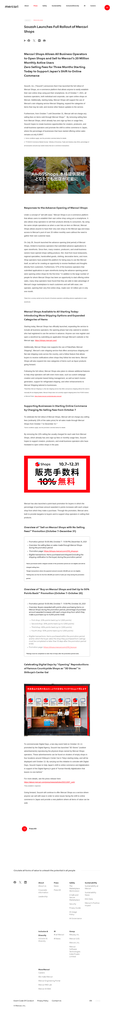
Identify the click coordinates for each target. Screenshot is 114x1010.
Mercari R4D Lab (45, 985)
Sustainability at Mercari (91, 887)
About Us (42, 886)
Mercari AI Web (44, 989)
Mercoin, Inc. (74, 943)
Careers (41, 973)
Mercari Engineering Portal (49, 981)
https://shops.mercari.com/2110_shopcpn (61, 551)
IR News (57, 939)
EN (91, 1001)
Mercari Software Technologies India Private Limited (74, 952)
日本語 (97, 1001)
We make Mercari (45, 977)
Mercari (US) (74, 939)
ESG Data (89, 899)
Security (72, 904)
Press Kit (57, 890)
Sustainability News (90, 894)
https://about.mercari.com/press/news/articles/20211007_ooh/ (49, 782)
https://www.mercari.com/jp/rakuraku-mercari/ (48, 396)
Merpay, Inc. (74, 935)
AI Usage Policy (73, 913)
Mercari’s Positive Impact (92, 904)
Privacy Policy (42, 1001)
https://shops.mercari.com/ (46, 340)
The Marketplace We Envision (74, 888)
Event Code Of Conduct (24, 1001)
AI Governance (75, 918)
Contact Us (56, 1001)
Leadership (43, 897)
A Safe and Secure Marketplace (74, 897)
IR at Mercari (59, 935)
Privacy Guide (75, 908)
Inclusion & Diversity (42, 940)
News (56, 886)
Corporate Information (43, 891)
